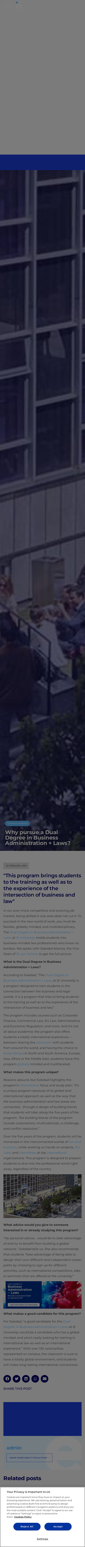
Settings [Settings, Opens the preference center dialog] (42, 1538)
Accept (58, 1526)
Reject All (27, 1526)
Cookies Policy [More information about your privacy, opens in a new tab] (23, 1517)
